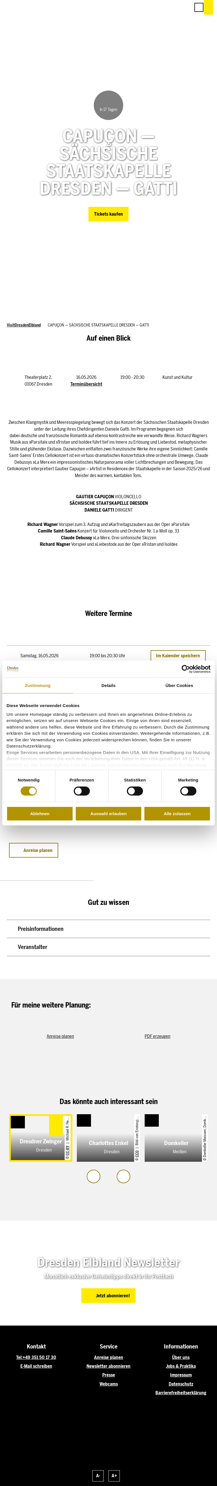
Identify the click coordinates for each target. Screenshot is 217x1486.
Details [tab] (108, 685)
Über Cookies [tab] (179, 685)
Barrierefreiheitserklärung (180, 1392)
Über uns (181, 1357)
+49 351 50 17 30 (39, 1357)
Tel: (19, 1357)
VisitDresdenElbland (24, 325)
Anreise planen (108, 1357)
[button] (161, 7)
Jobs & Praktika (181, 1366)
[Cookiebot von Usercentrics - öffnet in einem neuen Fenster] (186, 669)
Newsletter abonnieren (108, 1366)
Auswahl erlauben (108, 813)
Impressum (181, 1375)
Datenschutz (181, 1384)
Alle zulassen (177, 813)
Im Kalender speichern (178, 655)
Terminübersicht (86, 384)
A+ (114, 1475)
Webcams (108, 1384)
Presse (108, 1375)
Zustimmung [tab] (38, 685)
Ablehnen (39, 813)
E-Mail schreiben (36, 1366)
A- (98, 1475)
